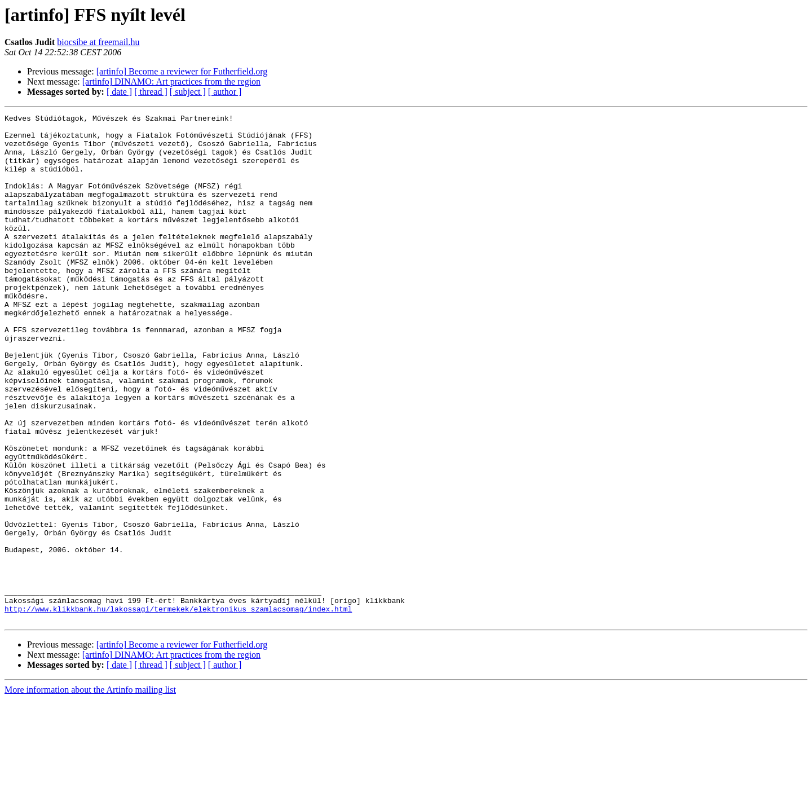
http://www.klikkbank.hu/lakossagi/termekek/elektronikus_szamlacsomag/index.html (178, 708)
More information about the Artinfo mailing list (90, 791)
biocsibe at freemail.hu (98, 42)
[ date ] (119, 91)
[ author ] (225, 91)
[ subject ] (188, 91)
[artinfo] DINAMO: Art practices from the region (171, 81)
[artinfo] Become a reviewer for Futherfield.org (182, 71)
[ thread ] (150, 91)
